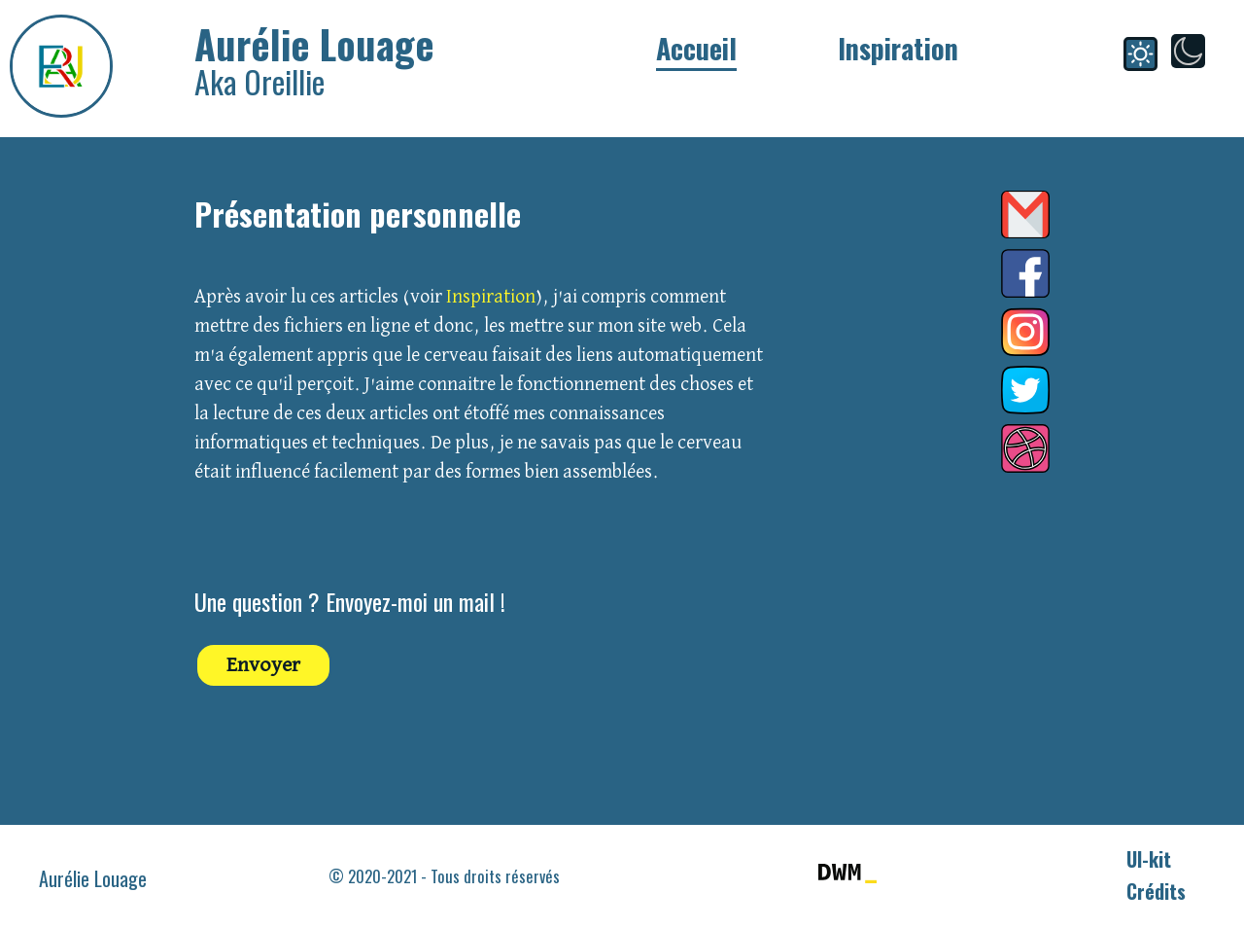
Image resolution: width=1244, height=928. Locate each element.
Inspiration (898, 48)
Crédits (1156, 891)
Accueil (696, 48)
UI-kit (1148, 859)
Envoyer (263, 665)
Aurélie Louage (93, 878)
